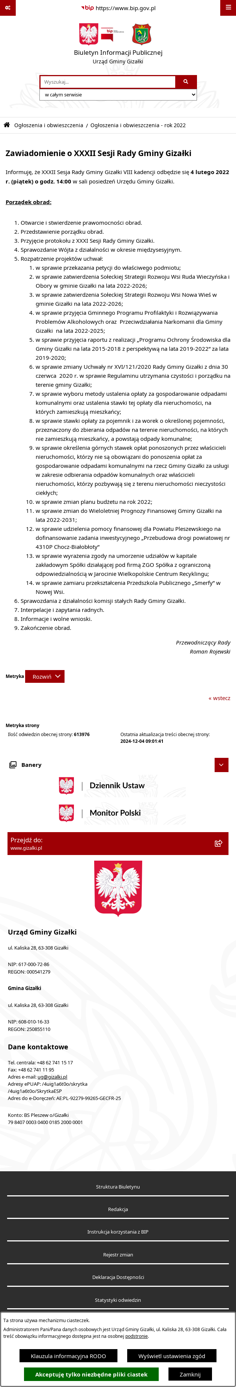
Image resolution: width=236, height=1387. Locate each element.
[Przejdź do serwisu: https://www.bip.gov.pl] (118, 8)
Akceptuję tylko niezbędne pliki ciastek (91, 1374)
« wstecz (219, 698)
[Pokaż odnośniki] (8, 8)
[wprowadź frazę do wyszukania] (107, 82)
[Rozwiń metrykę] (45, 676)
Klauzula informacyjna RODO (68, 1356)
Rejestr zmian (118, 1255)
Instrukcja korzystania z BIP (118, 1232)
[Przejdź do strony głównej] (118, 45)
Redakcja (118, 1209)
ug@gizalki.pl (52, 1077)
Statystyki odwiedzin (118, 1300)
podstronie (136, 1336)
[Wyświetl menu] (228, 8)
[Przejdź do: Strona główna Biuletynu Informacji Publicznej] (6, 125)
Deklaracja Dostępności (118, 1277)
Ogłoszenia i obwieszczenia (48, 125)
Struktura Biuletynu (118, 1187)
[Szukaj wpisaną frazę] (186, 82)
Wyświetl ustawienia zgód (171, 1356)
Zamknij (190, 1374)
